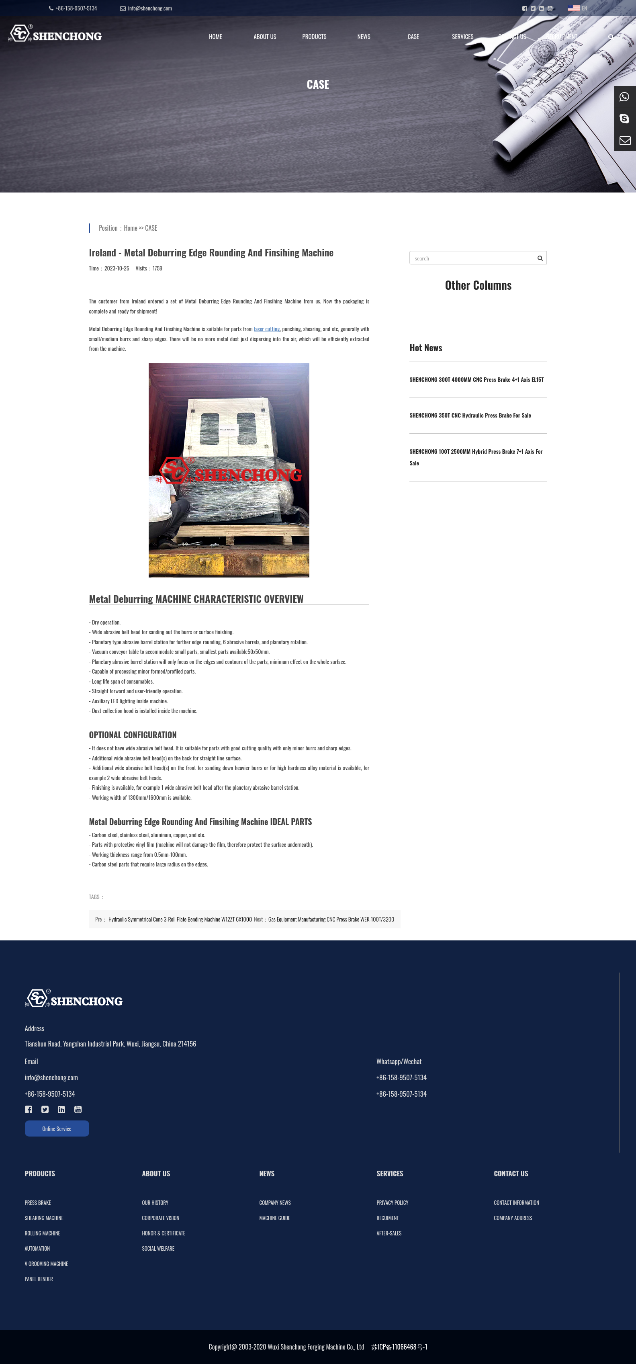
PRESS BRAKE (38, 1202)
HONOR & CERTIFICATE (163, 1233)
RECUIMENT (388, 1218)
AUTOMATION (37, 1248)
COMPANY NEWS (275, 1202)
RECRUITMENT (561, 36)
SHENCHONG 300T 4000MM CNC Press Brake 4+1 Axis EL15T (476, 379)
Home (130, 228)
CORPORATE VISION (161, 1218)
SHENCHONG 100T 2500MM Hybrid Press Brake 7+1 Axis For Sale (475, 457)
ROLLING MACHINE (42, 1233)
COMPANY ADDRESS (513, 1218)
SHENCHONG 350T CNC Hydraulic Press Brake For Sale (470, 415)
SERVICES (462, 36)
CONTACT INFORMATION (517, 1202)
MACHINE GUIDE (275, 1218)
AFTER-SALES (389, 1233)
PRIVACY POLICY (393, 1202)
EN (577, 8)
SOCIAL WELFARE (158, 1248)
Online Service (57, 1128)
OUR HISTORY (155, 1202)
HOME (215, 36)
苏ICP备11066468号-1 (399, 1347)
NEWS (364, 36)
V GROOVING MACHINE (46, 1264)
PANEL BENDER (39, 1279)
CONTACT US (512, 36)
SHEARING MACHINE (44, 1218)
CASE (413, 36)
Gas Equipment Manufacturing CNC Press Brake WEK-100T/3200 (331, 919)
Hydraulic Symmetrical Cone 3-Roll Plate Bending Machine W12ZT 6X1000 (180, 919)
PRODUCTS (315, 36)
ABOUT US (265, 36)
